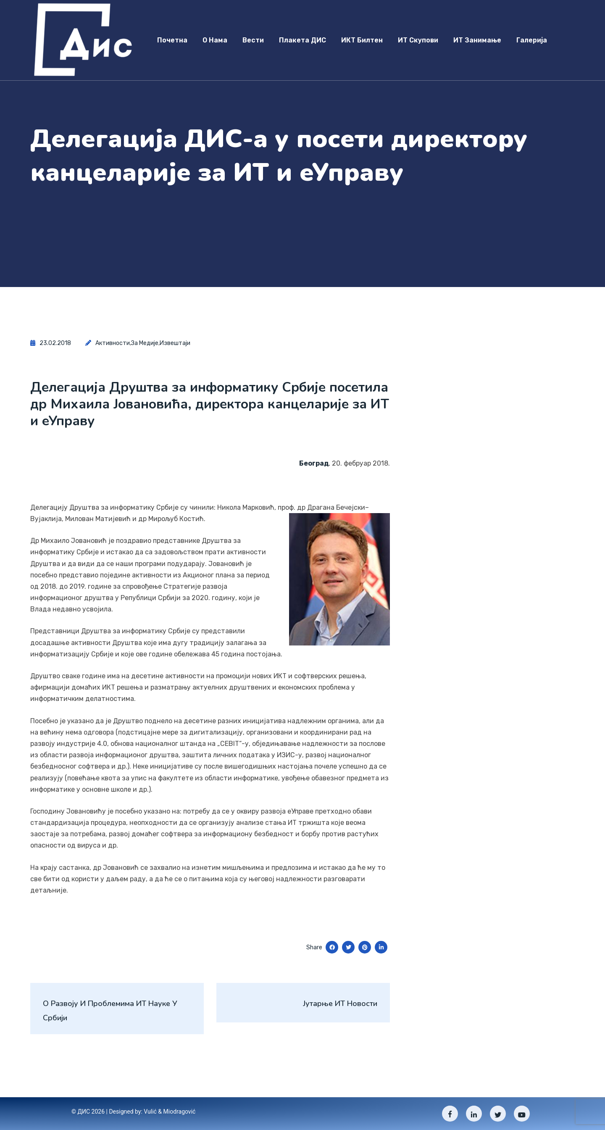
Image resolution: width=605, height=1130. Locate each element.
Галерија (531, 40)
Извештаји (175, 343)
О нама (215, 40)
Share (314, 947)
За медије (144, 343)
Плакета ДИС (302, 40)
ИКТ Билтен (362, 40)
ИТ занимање (477, 40)
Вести (253, 40)
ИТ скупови (418, 40)
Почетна (172, 40)
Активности (112, 343)
